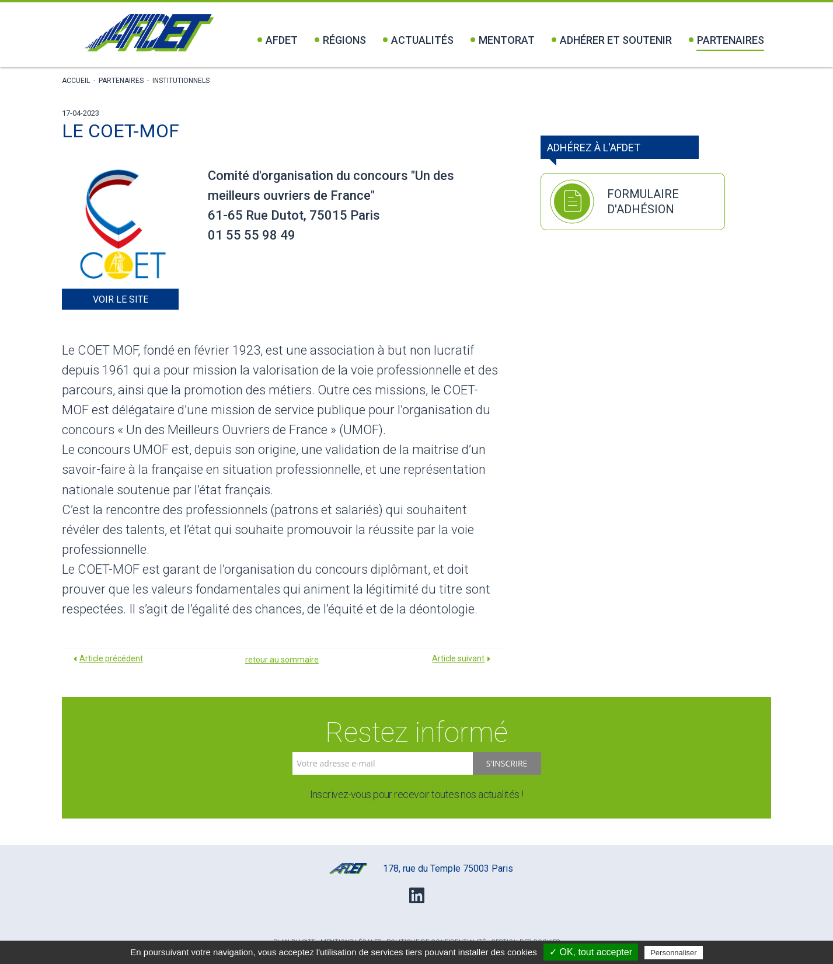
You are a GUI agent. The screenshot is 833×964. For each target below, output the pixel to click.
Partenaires (726, 40)
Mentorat (502, 40)
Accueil (76, 81)
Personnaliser (673, 952)
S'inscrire (507, 763)
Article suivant (458, 658)
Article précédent (111, 658)
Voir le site (120, 299)
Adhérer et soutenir (612, 40)
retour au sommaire (282, 659)
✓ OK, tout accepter (590, 952)
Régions (340, 40)
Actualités (418, 40)
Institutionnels (181, 81)
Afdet (277, 40)
